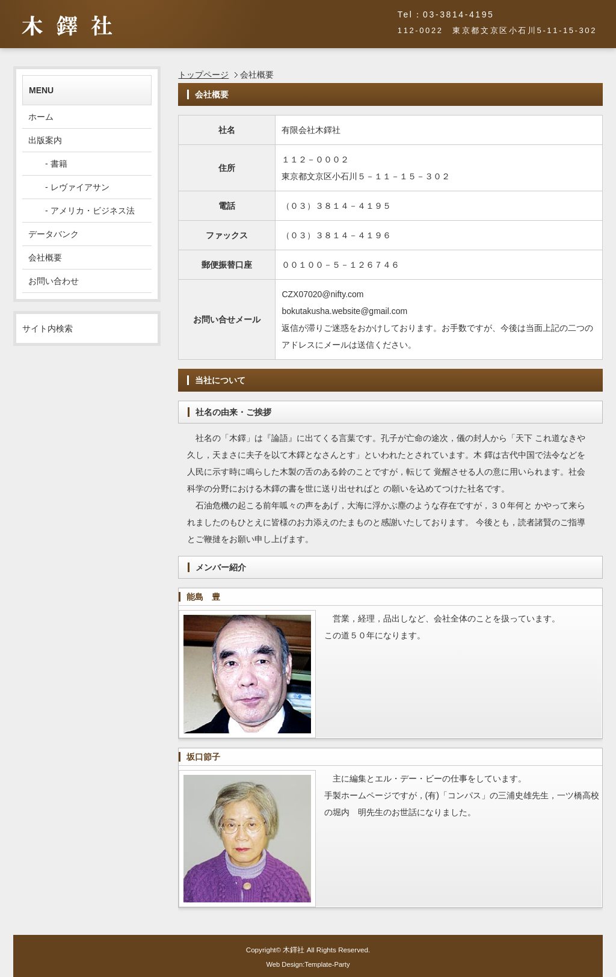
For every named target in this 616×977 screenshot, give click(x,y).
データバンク (53, 234)
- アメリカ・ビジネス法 (81, 210)
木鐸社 (293, 950)
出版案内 (45, 140)
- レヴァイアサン (68, 187)
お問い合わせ (53, 281)
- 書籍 (47, 163)
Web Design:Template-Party (308, 964)
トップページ (203, 74)
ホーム (41, 117)
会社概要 (45, 257)
